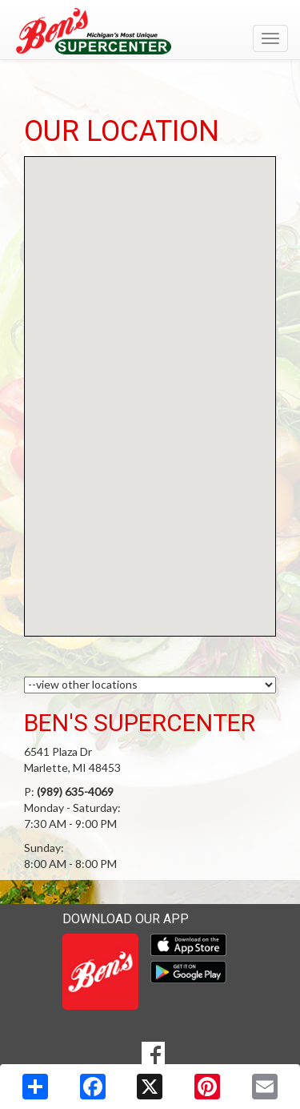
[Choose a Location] (150, 685)
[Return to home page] (150, 31)
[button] (150, 381)
